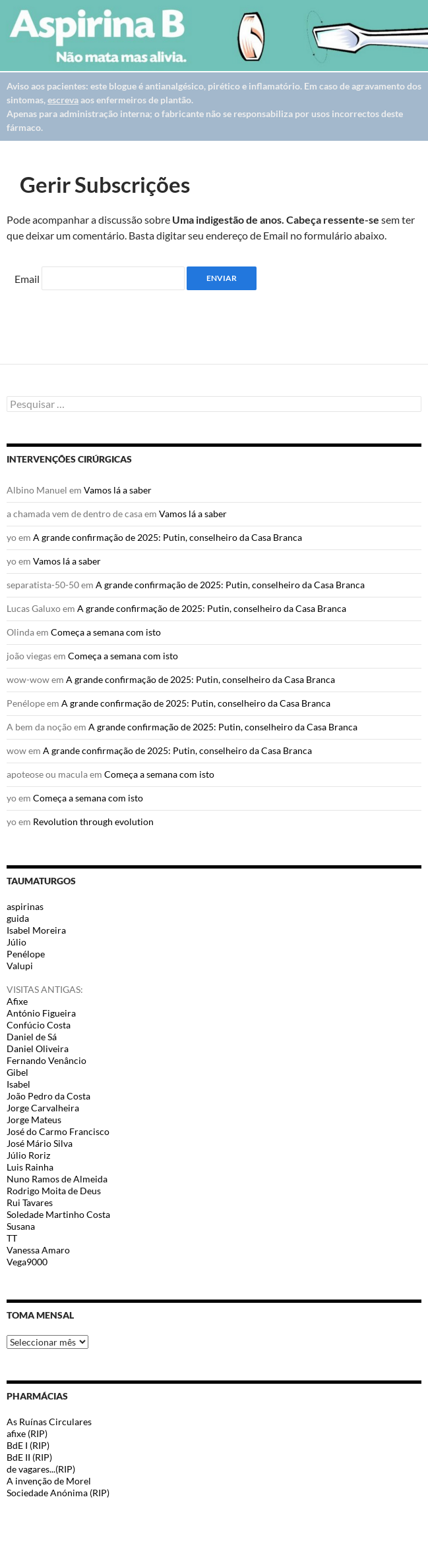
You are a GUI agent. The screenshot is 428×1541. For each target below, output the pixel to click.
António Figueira (41, 1013)
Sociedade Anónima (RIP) (58, 1492)
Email (27, 278)
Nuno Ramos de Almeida (57, 1178)
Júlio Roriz (28, 1155)
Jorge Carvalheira (43, 1107)
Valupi (20, 965)
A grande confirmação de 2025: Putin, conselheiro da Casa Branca (167, 537)
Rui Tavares (30, 1202)
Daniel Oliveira (38, 1048)
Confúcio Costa (39, 1024)
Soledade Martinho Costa (58, 1214)
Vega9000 (27, 1261)
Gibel (17, 1072)
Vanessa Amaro (38, 1249)
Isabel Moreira (36, 930)
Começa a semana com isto (106, 632)
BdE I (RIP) (28, 1445)
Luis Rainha (30, 1167)
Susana (21, 1226)
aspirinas (25, 906)
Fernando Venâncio (46, 1060)
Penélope (26, 953)
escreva (62, 99)
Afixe (17, 1001)
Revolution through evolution (93, 821)
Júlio (16, 941)
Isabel (18, 1084)
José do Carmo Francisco (58, 1131)
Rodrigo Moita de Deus (54, 1190)
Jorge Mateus (34, 1119)
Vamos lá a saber (118, 489)
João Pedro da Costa (48, 1095)
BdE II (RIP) (29, 1457)
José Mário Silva (40, 1143)
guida (18, 918)
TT (12, 1238)
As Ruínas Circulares (49, 1421)
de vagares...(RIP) (41, 1469)
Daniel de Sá (32, 1036)
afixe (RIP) (27, 1433)
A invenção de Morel (49, 1480)
